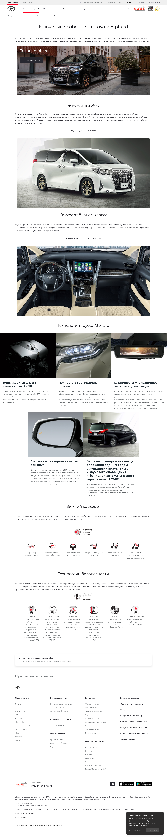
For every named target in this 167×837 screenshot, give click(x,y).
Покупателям (12, 2)
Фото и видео (42, 16)
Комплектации (25, 16)
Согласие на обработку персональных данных (31, 805)
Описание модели (61, 16)
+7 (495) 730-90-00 (125, 2)
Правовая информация (23, 803)
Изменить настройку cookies (24, 813)
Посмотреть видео (32, 60)
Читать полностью (135, 830)
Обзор (9, 16)
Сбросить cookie (20, 817)
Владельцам (27, 2)
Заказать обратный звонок (149, 2)
